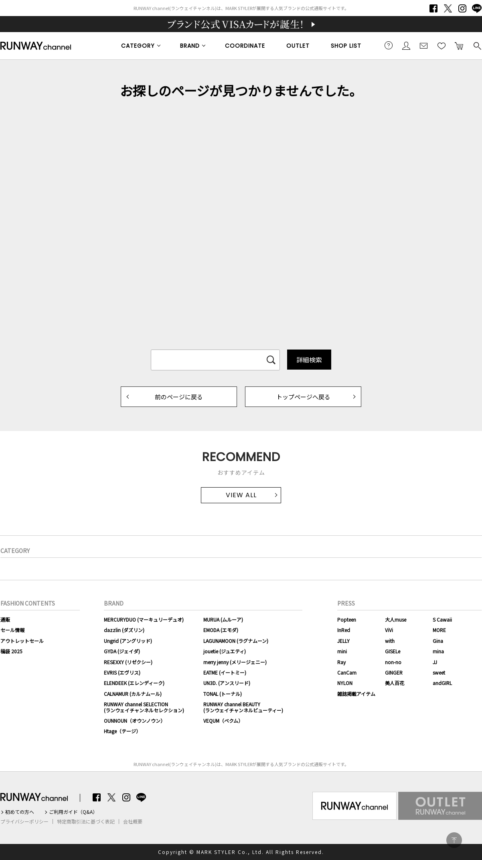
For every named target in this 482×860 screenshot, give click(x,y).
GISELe (392, 651)
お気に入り (441, 45)
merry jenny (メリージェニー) (235, 662)
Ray (341, 662)
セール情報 (12, 629)
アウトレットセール (22, 640)
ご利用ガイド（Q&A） (73, 811)
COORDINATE (245, 46)
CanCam (346, 672)
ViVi (389, 629)
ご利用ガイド (388, 45)
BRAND (190, 46)
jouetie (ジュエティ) (224, 651)
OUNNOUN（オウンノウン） (134, 720)
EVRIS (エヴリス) (122, 672)
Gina (438, 640)
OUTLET (298, 46)
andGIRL (442, 682)
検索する (477, 45)
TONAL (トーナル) (222, 693)
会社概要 (132, 821)
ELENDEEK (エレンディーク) (134, 682)
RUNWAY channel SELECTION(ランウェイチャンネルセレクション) (144, 707)
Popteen (346, 619)
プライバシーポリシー (24, 821)
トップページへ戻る (303, 396)
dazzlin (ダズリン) (124, 629)
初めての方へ (19, 811)
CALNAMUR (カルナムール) (133, 693)
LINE (477, 8)
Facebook (433, 8)
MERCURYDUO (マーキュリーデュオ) (144, 619)
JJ (435, 662)
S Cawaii (442, 619)
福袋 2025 (11, 651)
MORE (439, 629)
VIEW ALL (241, 495)
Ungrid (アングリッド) (128, 640)
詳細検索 (309, 359)
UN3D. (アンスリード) (226, 682)
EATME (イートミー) (224, 672)
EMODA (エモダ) (220, 629)
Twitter (448, 8)
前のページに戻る (179, 396)
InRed (343, 629)
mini (342, 651)
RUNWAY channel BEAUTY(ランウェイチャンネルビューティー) (243, 707)
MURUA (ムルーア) (223, 619)
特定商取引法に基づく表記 (86, 821)
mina (438, 651)
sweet (439, 672)
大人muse (395, 619)
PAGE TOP (454, 840)
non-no (393, 662)
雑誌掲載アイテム (356, 693)
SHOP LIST (346, 46)
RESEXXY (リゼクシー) (128, 662)
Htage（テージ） (122, 731)
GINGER (394, 672)
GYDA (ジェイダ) (122, 651)
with (390, 640)
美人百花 (394, 682)
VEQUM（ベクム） (223, 720)
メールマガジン (424, 45)
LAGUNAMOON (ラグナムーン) (235, 640)
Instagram (462, 8)
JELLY (343, 640)
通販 (5, 619)
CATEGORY (138, 46)
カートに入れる (459, 45)
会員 (406, 45)
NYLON (344, 682)
